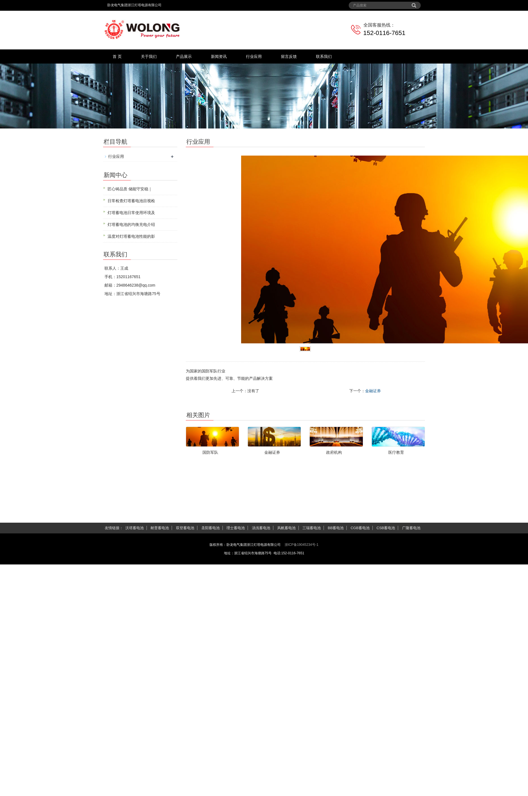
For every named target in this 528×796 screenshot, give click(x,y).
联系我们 (324, 56)
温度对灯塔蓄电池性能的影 (131, 236)
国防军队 (210, 452)
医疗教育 (396, 452)
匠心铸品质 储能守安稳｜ (130, 189)
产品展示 (184, 56)
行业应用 (254, 56)
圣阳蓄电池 (210, 528)
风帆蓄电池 (286, 528)
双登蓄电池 (185, 528)
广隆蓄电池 (411, 528)
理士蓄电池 (235, 528)
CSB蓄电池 (386, 528)
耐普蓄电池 (159, 528)
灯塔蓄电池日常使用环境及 (131, 212)
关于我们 (149, 56)
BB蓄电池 (336, 528)
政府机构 (334, 452)
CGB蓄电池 (360, 528)
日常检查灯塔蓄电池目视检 (131, 201)
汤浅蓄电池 (261, 528)
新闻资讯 (219, 56)
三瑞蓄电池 (311, 528)
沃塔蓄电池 (134, 528)
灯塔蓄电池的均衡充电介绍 (131, 224)
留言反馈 (289, 56)
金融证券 (373, 391)
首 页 (117, 56)
